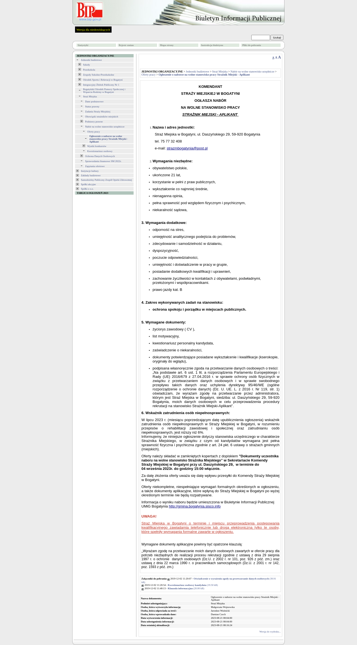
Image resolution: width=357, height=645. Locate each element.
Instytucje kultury (90, 171)
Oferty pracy (93, 131)
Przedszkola (89, 69)
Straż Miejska (90, 96)
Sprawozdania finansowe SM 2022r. (103, 161)
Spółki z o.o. (87, 188)
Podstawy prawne (94, 121)
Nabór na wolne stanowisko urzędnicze (104, 126)
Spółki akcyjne (88, 184)
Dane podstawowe (94, 101)
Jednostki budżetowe (91, 60)
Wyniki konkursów (97, 146)
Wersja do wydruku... (270, 631)
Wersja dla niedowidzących (93, 29)
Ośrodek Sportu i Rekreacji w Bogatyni (103, 79)
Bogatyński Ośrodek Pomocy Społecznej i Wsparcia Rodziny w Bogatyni (104, 90)
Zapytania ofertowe (95, 166)
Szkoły (86, 64)
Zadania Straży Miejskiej (97, 111)
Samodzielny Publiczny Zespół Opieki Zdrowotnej (106, 179)
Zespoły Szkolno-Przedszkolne (98, 74)
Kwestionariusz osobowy (100, 151)
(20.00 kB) (186, 588)
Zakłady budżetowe (91, 175)
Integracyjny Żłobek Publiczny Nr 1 (101, 84)
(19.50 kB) (193, 585)
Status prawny (92, 106)
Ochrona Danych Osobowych (100, 156)
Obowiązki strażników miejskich (101, 116)
